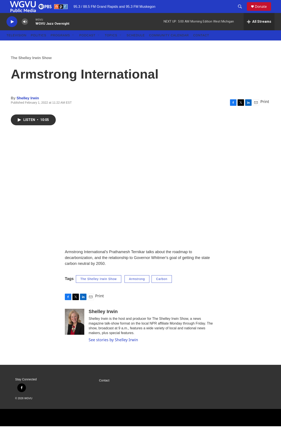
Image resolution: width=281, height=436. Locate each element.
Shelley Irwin (27, 108)
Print (264, 111)
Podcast (87, 45)
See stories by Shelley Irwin (113, 349)
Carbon (161, 288)
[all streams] (259, 31)
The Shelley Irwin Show (31, 68)
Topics (111, 45)
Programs (60, 45)
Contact (201, 45)
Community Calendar (169, 45)
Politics (38, 45)
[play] (11, 31)
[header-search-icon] (242, 11)
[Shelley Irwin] (74, 331)
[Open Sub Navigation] (73, 45)
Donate (263, 11)
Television (16, 45)
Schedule (136, 45)
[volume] (25, 31)
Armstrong (137, 288)
